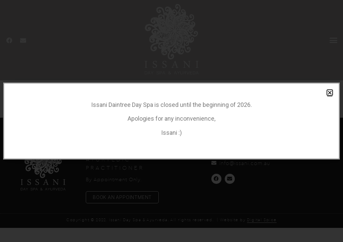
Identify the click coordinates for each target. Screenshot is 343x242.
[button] (329, 92)
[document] (171, 121)
